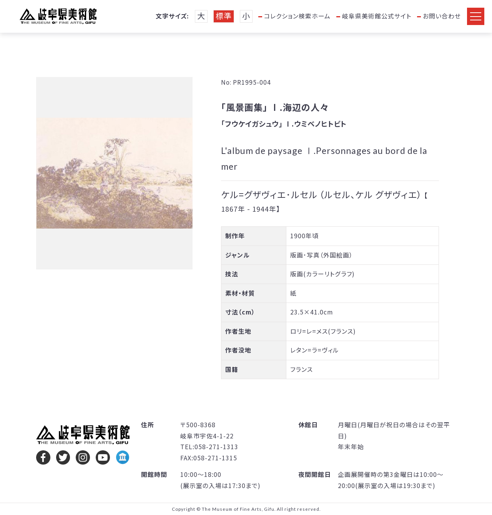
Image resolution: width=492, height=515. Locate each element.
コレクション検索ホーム (297, 16)
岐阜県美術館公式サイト (376, 16)
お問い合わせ (442, 16)
